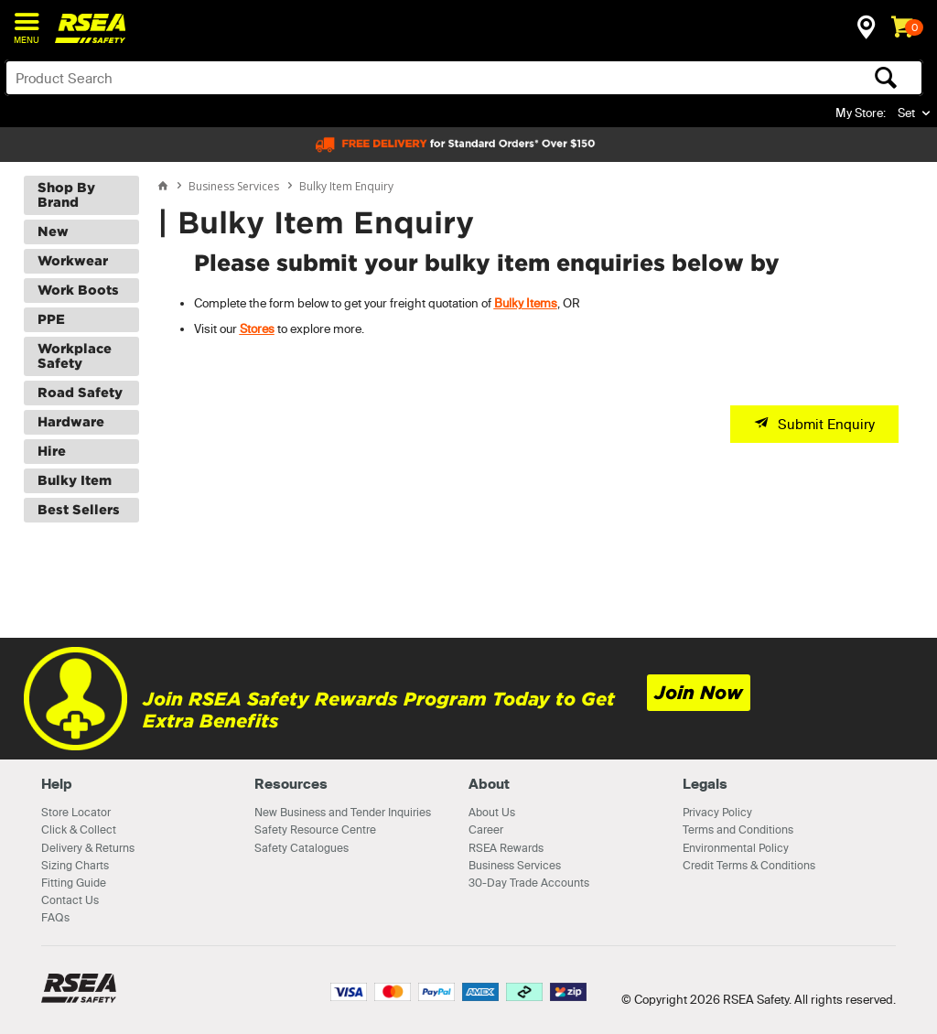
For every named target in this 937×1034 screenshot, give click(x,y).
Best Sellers (79, 509)
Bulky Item (75, 480)
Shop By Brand (66, 195)
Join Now (698, 693)
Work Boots (78, 290)
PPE (51, 319)
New (53, 231)
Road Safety (80, 392)
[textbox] (363, 77)
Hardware (71, 422)
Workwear (73, 260)
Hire (52, 451)
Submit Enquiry (826, 424)
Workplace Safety (75, 356)
